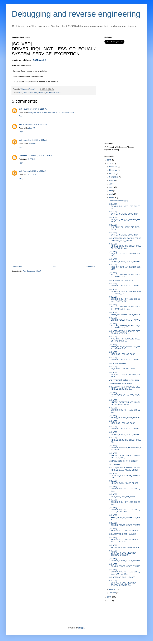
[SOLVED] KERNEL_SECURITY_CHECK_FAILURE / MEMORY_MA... (125, 246)
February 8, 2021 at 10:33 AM (34, 171)
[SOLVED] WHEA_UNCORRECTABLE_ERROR (124, 313)
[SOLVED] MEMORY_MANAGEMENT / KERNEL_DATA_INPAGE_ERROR (124, 469)
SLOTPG (31, 159)
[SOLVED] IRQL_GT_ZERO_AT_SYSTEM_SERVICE (124, 219)
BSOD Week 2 (39, 60)
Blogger (81, 628)
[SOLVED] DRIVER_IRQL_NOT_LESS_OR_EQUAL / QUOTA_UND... (124, 510)
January (112, 593)
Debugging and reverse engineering (76, 13)
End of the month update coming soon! (124, 380)
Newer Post (17, 267)
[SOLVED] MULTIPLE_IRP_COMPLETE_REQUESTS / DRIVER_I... (124, 339)
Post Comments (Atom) (32, 271)
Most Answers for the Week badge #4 (123, 461)
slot (20, 109)
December (113, 167)
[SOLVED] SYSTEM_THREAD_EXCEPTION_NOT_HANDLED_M (124, 274)
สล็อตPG (31, 128)
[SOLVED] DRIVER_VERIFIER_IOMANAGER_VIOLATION (125, 447)
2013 (109, 597)
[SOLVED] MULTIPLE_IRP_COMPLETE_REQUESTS (124, 227)
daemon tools (32, 93)
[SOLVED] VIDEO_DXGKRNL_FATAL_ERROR (124, 417)
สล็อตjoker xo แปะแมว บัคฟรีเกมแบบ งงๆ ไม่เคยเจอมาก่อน (51, 113)
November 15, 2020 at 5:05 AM (35, 140)
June (111, 187)
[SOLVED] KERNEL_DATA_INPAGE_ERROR (123, 482)
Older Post (91, 267)
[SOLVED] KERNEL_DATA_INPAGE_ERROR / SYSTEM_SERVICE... (124, 540)
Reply (21, 116)
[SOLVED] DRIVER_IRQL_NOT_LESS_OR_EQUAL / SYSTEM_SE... (124, 299)
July (110, 184)
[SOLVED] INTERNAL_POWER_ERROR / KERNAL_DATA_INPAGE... (125, 239)
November (113, 170)
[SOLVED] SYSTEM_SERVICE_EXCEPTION (123, 213)
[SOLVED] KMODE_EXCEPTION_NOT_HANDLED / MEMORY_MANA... (124, 402)
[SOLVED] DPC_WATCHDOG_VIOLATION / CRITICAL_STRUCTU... (123, 553)
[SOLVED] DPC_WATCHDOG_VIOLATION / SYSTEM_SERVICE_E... (123, 583)
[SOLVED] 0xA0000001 (118, 363)
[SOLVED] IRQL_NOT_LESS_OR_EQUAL (122, 353)
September (113, 177)
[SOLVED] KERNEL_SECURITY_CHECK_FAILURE (125, 440)
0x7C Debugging (115, 464)
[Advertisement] (54, 243)
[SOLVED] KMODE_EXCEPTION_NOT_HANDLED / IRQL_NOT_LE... (124, 455)
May (111, 191)
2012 (109, 601)
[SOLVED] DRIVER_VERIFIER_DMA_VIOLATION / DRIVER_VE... (125, 291)
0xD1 (25, 93)
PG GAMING (32, 175)
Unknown (23, 156)
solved (58, 93)
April (111, 194)
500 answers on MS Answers (120, 383)
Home (54, 267)
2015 (109, 160)
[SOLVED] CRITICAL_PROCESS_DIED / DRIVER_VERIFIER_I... (125, 332)
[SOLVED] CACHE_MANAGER (121, 280)
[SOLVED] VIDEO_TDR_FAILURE (122, 534)
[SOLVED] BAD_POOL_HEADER (122, 577)
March (111, 198)
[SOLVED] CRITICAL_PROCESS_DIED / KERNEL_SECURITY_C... (125, 388)
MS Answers (50, 93)
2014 (109, 163)
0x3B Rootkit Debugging (118, 201)
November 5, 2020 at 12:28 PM (35, 109)
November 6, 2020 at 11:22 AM (35, 124)
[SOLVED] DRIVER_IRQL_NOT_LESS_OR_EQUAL (124, 206)
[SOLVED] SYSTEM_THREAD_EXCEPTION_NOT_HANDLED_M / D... (124, 307)
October (112, 174)
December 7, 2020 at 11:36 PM (40, 156)
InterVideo (41, 93)
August (112, 180)
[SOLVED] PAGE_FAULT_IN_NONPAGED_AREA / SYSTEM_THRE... (124, 346)
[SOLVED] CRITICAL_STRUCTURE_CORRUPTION (125, 475)
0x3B (20, 93)
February (112, 589)
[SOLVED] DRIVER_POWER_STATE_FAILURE (124, 260)
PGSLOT (32, 144)
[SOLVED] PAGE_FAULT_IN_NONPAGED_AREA (124, 517)
